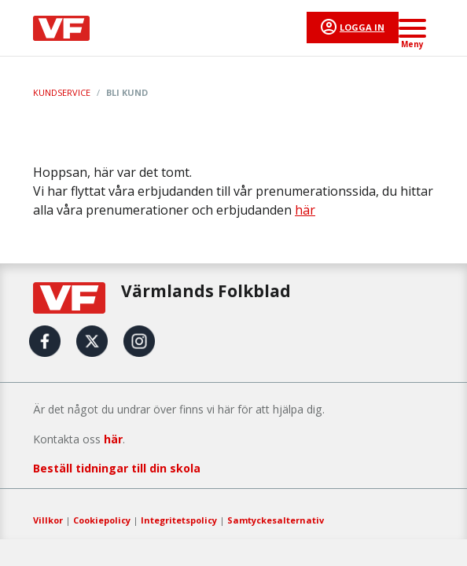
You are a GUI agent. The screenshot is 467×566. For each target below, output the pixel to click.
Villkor (48, 520)
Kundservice (61, 92)
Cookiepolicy (102, 520)
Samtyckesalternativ (275, 520)
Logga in (362, 27)
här (305, 210)
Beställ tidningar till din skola (116, 468)
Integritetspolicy (179, 520)
